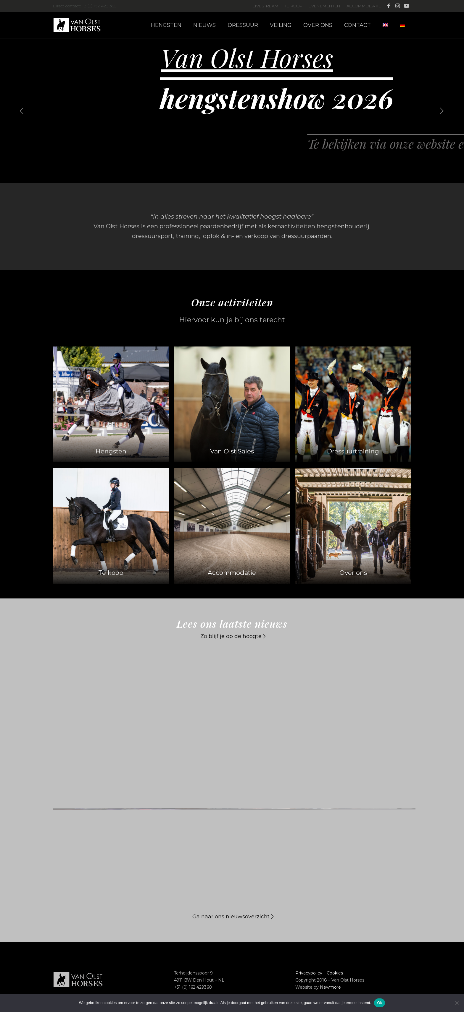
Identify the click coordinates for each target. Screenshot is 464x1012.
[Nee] (457, 1003)
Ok (379, 1002)
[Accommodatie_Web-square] (232, 525)
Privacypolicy (308, 973)
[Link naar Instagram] (397, 5)
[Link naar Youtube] (406, 5)
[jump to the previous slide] (22, 111)
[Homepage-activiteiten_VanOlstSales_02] (232, 404)
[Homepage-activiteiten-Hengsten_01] (111, 404)
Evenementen (324, 6)
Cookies (335, 973)
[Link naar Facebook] (388, 5)
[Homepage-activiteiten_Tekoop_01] (111, 525)
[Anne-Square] (353, 404)
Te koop (293, 6)
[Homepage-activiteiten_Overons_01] (353, 525)
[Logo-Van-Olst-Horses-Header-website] (81, 25)
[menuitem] (266, 6)
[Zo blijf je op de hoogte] (232, 636)
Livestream (265, 6)
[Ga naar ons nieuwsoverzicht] (232, 917)
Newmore (330, 987)
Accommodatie (364, 6)
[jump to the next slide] (442, 111)
